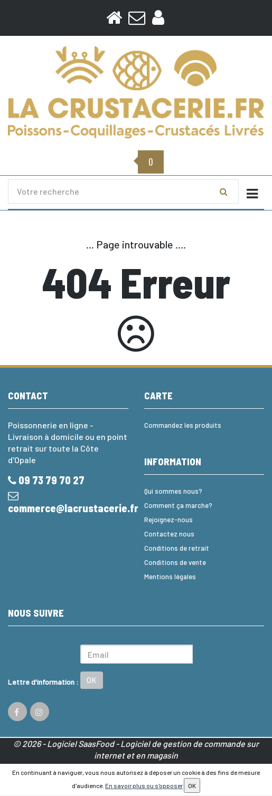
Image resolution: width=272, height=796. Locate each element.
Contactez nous (169, 534)
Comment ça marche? (178, 505)
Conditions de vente (175, 562)
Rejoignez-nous (168, 519)
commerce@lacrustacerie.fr (68, 502)
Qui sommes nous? (173, 491)
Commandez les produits (182, 425)
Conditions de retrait (176, 548)
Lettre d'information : (43, 681)
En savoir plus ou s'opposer (144, 785)
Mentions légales (170, 576)
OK (92, 680)
